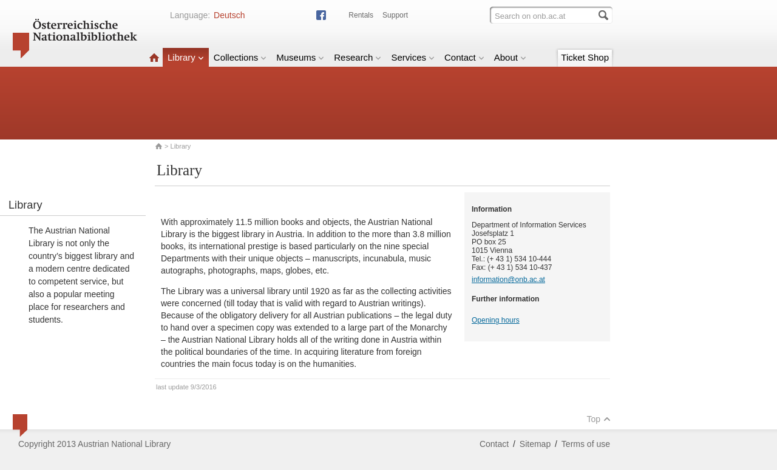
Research (357, 57)
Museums (300, 57)
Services (413, 57)
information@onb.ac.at (508, 279)
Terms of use (586, 444)
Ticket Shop (585, 57)
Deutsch (229, 15)
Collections (240, 57)
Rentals (360, 15)
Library (186, 57)
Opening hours (496, 320)
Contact (464, 57)
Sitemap (535, 444)
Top (598, 419)
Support (395, 15)
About (510, 57)
